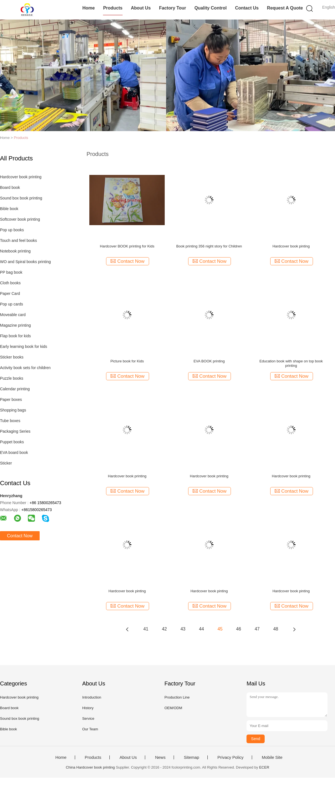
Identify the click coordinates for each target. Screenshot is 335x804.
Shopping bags (13, 410)
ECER (264, 767)
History (87, 708)
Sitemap (191, 757)
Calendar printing (15, 389)
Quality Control (210, 8)
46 (238, 629)
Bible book (9, 208)
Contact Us (247, 8)
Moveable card (13, 314)
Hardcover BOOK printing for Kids (127, 246)
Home (88, 8)
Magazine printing (15, 325)
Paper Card (10, 293)
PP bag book (11, 272)
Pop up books (12, 230)
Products (112, 8)
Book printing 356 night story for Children (209, 246)
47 (257, 629)
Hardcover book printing (21, 177)
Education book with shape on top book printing (291, 363)
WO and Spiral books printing (25, 261)
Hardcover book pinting (291, 246)
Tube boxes (10, 420)
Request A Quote (285, 8)
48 (275, 629)
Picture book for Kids (127, 361)
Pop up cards (11, 304)
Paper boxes (11, 399)
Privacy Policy (230, 757)
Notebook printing (15, 251)
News (160, 757)
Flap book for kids (15, 336)
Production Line (177, 697)
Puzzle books (11, 378)
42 (164, 629)
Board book (10, 187)
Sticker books (11, 357)
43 (182, 629)
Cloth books (10, 283)
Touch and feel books (18, 240)
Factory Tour (172, 8)
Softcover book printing (20, 219)
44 (201, 629)
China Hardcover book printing (90, 767)
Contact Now (20, 535)
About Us (141, 8)
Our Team (90, 729)
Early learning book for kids (23, 346)
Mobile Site (272, 757)
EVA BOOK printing (209, 361)
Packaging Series (15, 431)
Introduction (91, 697)
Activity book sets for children (25, 367)
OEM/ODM (173, 708)
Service (88, 718)
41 (146, 629)
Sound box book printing (21, 198)
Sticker (6, 463)
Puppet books (12, 442)
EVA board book (14, 452)
